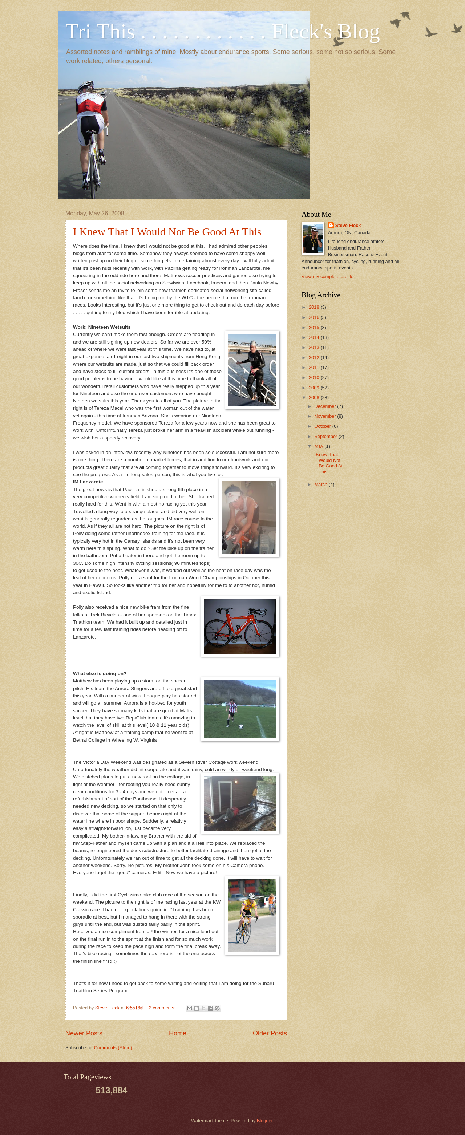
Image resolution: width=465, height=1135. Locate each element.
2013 (314, 347)
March (321, 484)
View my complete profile (327, 276)
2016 (314, 317)
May (319, 446)
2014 (314, 337)
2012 (314, 357)
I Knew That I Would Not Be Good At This (167, 232)
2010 (314, 377)
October (323, 426)
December (325, 406)
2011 (314, 367)
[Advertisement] (385, 400)
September (326, 436)
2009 (314, 387)
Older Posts (270, 1033)
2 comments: (163, 1007)
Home (177, 1033)
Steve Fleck (348, 225)
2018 (314, 307)
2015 (314, 327)
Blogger (265, 1120)
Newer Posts (83, 1033)
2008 (314, 397)
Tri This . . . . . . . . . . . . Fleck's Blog (222, 31)
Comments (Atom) (113, 1047)
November (325, 416)
